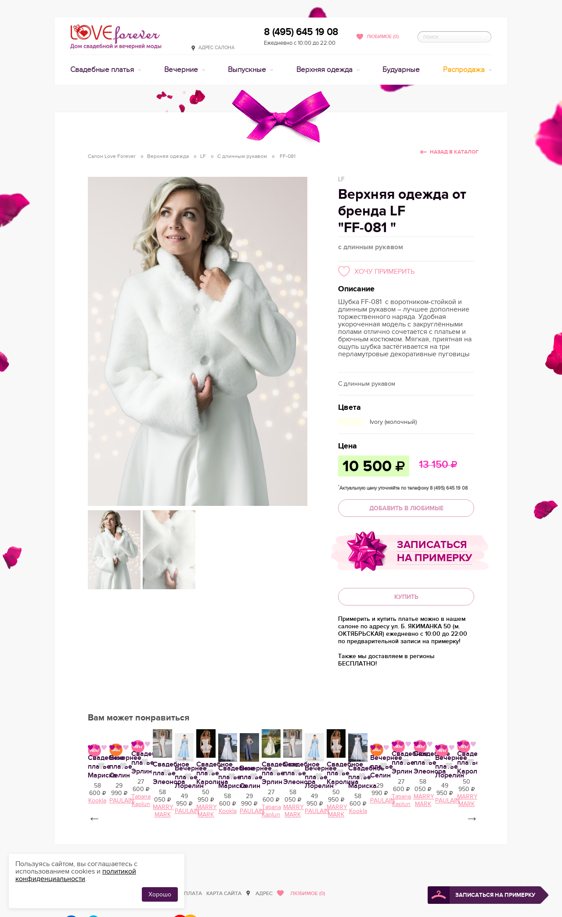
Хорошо (159, 894)
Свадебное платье (196, 853)
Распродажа (464, 69)
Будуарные (401, 69)
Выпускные (248, 69)
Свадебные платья (103, 69)
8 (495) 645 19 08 (301, 32)
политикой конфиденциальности (75, 875)
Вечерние (182, 69)
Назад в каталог (454, 152)
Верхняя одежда (325, 69)
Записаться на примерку (434, 551)
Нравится (158, 852)
